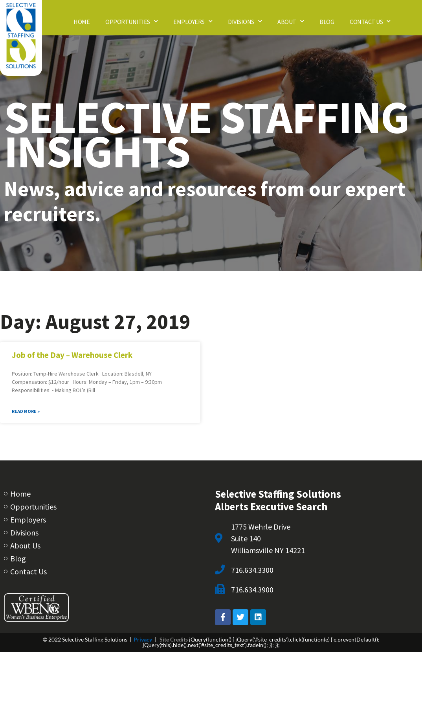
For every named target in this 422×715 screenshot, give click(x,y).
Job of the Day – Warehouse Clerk (72, 355)
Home (81, 21)
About (290, 21)
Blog (326, 21)
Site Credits (174, 639)
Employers (192, 21)
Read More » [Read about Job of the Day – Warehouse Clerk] (26, 411)
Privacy (143, 639)
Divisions (245, 21)
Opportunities (131, 21)
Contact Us (370, 21)
